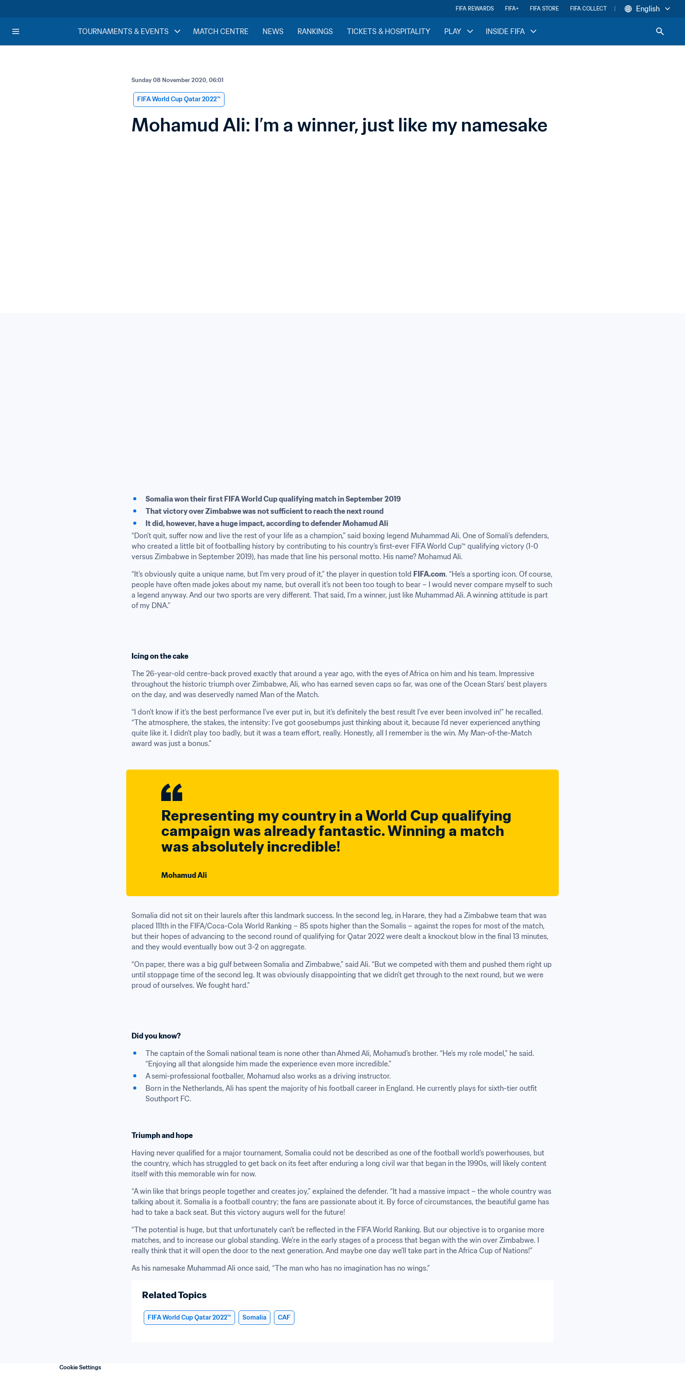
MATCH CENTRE (221, 31)
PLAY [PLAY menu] (459, 31)
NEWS (273, 31)
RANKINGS (315, 31)
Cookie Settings (80, 1367)
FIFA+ (512, 8)
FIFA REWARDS (475, 8)
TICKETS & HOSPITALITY (388, 31)
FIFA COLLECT (588, 8)
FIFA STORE (544, 8)
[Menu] (15, 31)
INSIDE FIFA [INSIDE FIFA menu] (512, 31)
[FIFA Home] (44, 31)
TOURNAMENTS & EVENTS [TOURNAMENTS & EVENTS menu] (130, 31)
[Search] (660, 31)
